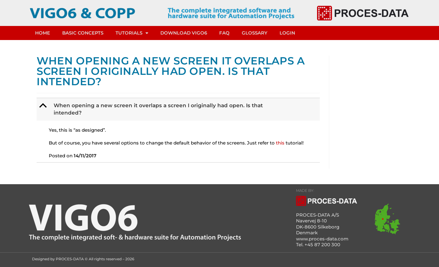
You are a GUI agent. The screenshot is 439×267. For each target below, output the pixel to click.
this (280, 143)
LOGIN (287, 33)
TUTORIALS (132, 33)
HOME (42, 33)
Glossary (254, 33)
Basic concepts (82, 33)
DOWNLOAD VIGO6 (183, 33)
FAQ (224, 33)
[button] (179, 109)
